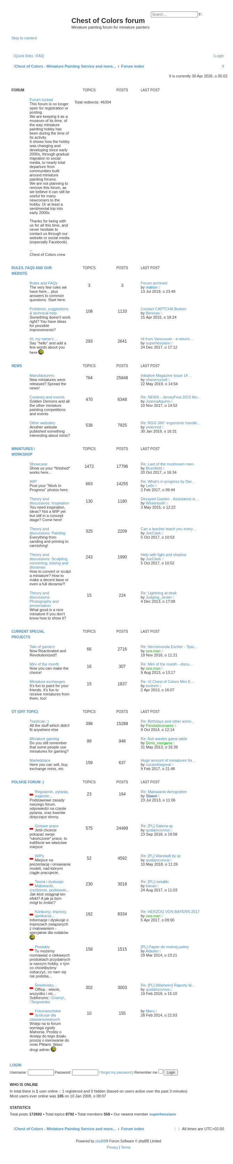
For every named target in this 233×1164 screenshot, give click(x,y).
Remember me (148, 1072)
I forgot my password (115, 1072)
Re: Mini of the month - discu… (167, 664)
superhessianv (158, 343)
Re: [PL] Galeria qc (157, 826)
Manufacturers (42, 375)
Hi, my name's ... (44, 339)
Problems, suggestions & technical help (49, 311)
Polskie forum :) (27, 782)
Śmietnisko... (46, 985)
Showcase (38, 464)
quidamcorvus (158, 830)
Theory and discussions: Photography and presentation (44, 599)
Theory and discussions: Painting (47, 531)
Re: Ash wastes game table (164, 739)
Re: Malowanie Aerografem (164, 792)
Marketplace (40, 760)
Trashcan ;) (39, 721)
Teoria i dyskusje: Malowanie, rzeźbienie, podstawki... (49, 886)
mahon (152, 287)
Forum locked (41, 100)
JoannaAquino (158, 401)
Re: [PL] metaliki (155, 882)
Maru (150, 1011)
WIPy (39, 856)
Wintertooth (155, 503)
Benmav (153, 313)
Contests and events (47, 397)
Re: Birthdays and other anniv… (168, 721)
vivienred (153, 427)
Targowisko (40, 1002)
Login (15, 1065)
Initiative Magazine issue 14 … (167, 375)
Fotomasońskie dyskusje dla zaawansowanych (45, 1015)
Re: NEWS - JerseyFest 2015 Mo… (171, 397)
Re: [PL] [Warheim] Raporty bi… (168, 985)
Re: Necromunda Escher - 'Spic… (169, 647)
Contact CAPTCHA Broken (163, 309)
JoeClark (153, 533)
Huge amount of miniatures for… (168, 760)
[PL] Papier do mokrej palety (165, 947)
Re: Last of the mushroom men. (167, 464)
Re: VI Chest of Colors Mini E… (167, 681)
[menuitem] (39, 56)
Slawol (151, 796)
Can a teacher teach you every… (169, 529)
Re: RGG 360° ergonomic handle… (171, 423)
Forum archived (154, 283)
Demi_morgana (159, 743)
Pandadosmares (160, 725)
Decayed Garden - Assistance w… (170, 499)
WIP (33, 481)
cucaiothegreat (158, 764)
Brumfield (154, 468)
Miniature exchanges (47, 681)
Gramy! (57, 998)
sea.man (153, 651)
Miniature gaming (44, 739)
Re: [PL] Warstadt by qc (161, 856)
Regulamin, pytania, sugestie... (52, 794)
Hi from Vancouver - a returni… (167, 339)
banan (151, 886)
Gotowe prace (47, 826)
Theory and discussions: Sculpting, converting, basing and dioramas (49, 561)
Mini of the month (44, 664)
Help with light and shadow (163, 555)
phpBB (100, 1141)
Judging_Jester (159, 597)
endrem (152, 686)
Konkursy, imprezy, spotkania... (51, 914)
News (16, 366)
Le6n (150, 486)
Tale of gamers (42, 647)
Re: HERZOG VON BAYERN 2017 (170, 912)
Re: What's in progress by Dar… (168, 481)
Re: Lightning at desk (159, 593)
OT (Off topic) (24, 712)
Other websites (42, 423)
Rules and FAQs (43, 283)
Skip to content (24, 38)
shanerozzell (157, 380)
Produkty (42, 947)
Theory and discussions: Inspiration (49, 501)
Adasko (152, 951)
